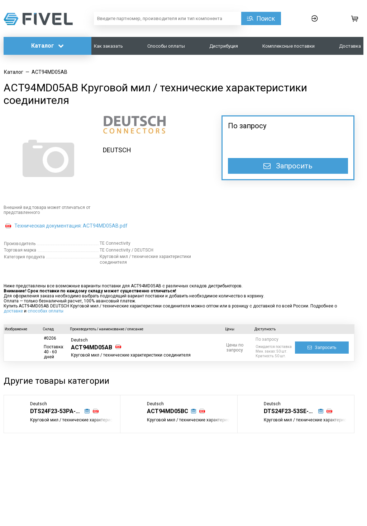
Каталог (47, 45)
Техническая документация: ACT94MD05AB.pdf (71, 226)
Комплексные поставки (288, 46)
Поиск (265, 18)
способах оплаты (45, 311)
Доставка (350, 46)
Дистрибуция (223, 46)
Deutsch (79, 340)
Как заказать (108, 46)
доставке (13, 311)
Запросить (288, 166)
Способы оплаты (166, 46)
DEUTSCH (117, 150)
